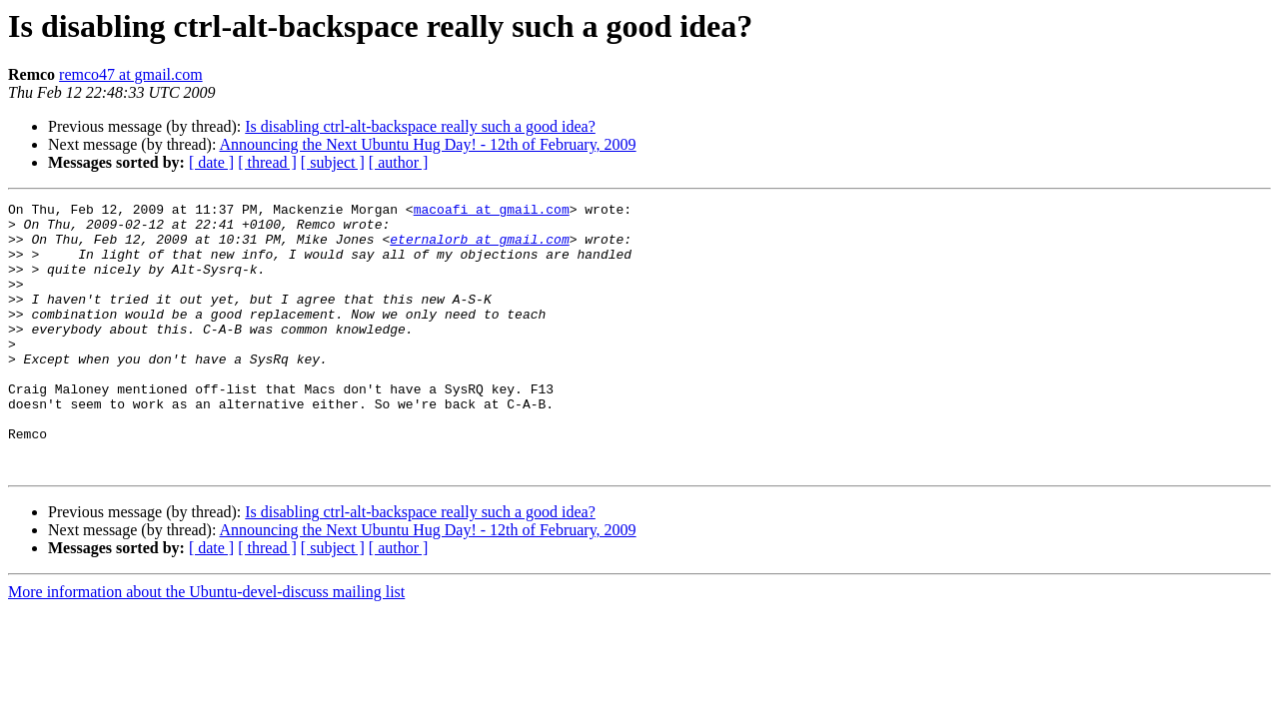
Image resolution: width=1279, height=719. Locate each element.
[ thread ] (267, 162)
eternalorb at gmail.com (479, 248)
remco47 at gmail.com (131, 74)
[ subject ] (333, 162)
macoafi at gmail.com (492, 212)
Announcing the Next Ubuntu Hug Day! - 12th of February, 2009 (428, 144)
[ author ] (399, 162)
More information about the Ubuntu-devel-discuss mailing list (206, 645)
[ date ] (211, 162)
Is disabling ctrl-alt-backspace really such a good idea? (420, 126)
